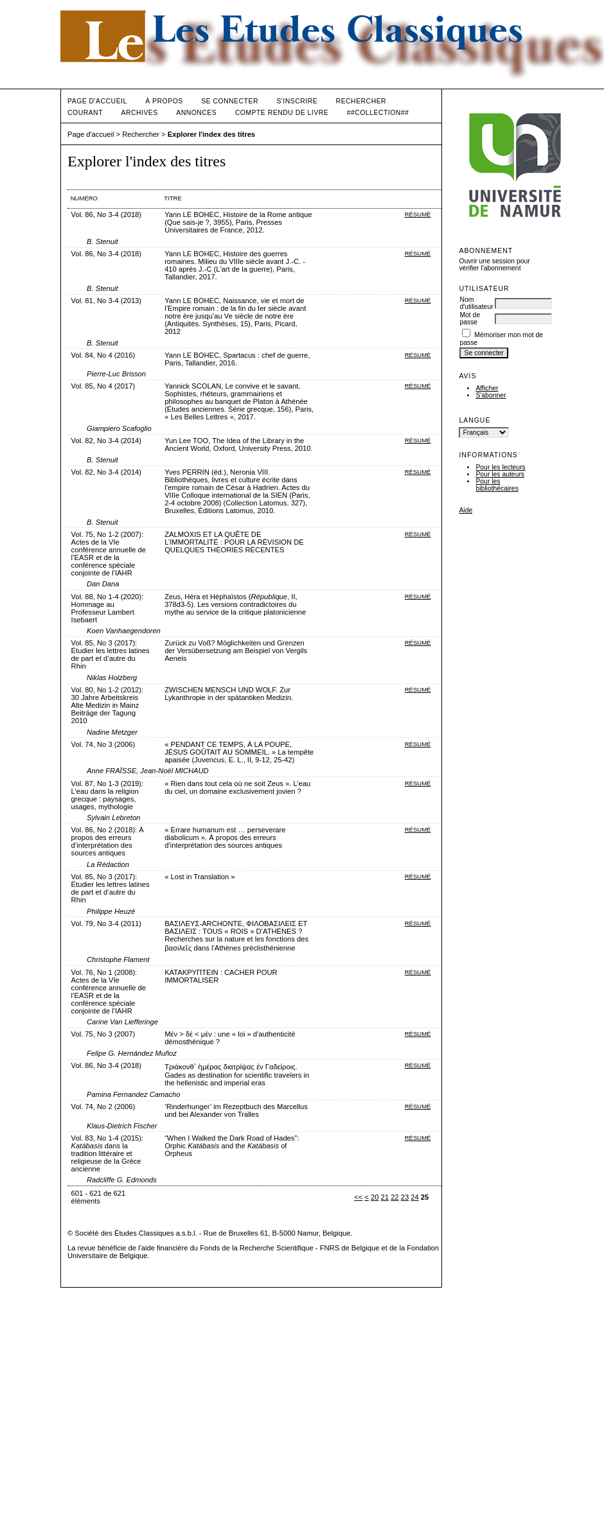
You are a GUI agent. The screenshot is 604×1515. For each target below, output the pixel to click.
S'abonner (490, 395)
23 (405, 1197)
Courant (85, 112)
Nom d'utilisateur (476, 303)
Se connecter (229, 101)
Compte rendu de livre (281, 112)
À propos (163, 101)
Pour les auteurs (499, 474)
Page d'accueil (97, 101)
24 (414, 1197)
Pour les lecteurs (500, 467)
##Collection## (378, 112)
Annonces (196, 112)
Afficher (486, 388)
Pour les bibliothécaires (496, 485)
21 (385, 1197)
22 (394, 1197)
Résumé (418, 214)
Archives (139, 112)
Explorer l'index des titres (211, 134)
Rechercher (361, 101)
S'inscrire (296, 101)
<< (358, 1197)
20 (374, 1197)
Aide (465, 510)
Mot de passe (469, 318)
